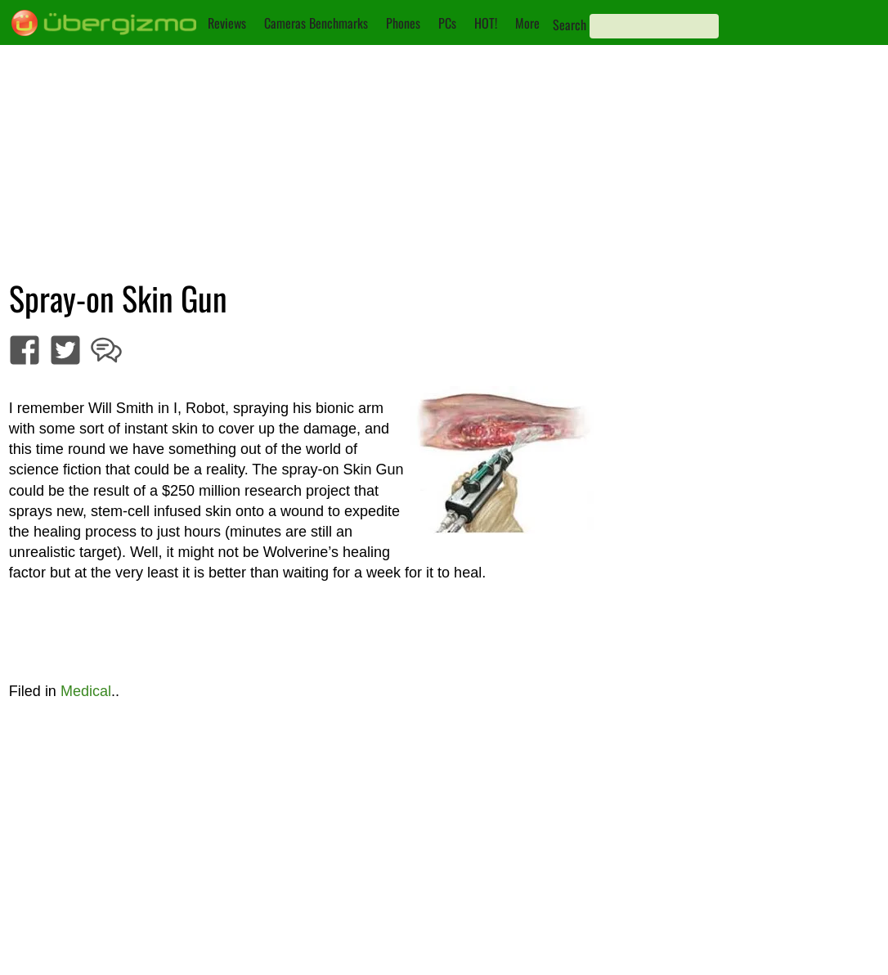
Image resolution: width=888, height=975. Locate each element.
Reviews (227, 23)
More (527, 23)
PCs (447, 23)
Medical (86, 691)
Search (569, 24)
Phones (403, 23)
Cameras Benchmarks (316, 23)
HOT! (485, 23)
